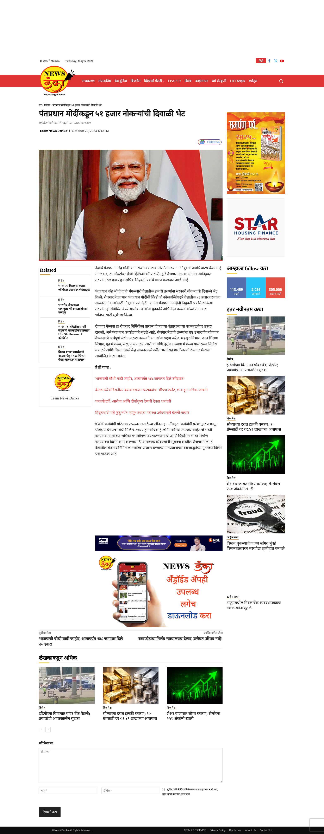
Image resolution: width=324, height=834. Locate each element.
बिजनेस (107, 707)
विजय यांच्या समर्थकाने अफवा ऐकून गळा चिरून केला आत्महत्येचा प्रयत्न (71, 356)
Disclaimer (235, 830)
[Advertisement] (162, 29)
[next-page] (48, 729)
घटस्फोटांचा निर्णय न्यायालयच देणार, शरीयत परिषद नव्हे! (180, 638)
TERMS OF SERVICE (195, 830)
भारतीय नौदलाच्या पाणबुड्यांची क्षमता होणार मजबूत (72, 308)
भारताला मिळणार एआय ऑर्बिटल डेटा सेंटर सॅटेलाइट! (74, 287)
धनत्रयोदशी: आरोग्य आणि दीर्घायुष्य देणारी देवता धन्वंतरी (133, 401)
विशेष (47, 105)
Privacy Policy (217, 830)
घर (40, 105)
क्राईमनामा (233, 537)
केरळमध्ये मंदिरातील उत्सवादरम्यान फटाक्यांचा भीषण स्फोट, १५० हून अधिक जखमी (151, 390)
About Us (250, 830)
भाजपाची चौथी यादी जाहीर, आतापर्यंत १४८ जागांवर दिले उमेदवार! (140, 379)
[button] (281, 81)
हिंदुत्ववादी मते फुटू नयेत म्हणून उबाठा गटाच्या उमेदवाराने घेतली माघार (142, 413)
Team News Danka (53, 130)
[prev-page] (41, 729)
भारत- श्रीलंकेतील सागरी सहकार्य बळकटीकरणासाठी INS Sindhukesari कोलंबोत (73, 332)
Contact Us (266, 830)
